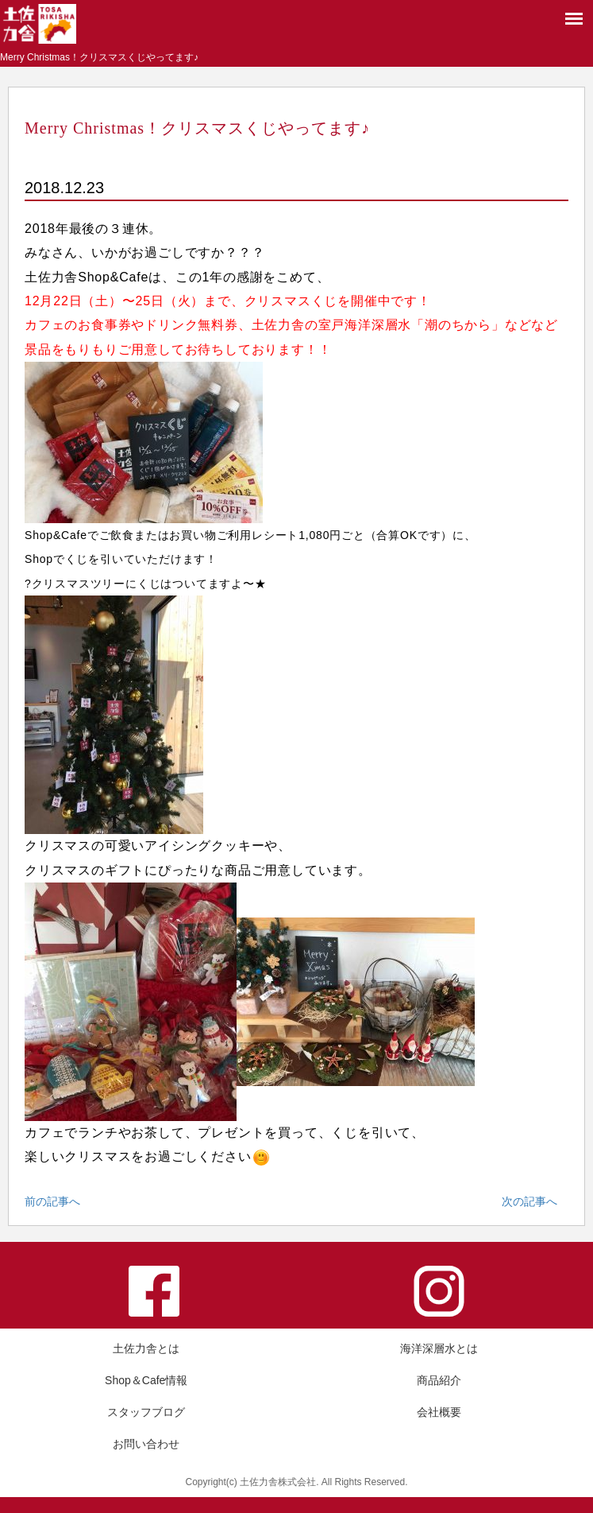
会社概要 (439, 1412)
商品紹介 (439, 1380)
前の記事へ (52, 1201)
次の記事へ (529, 1201)
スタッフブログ (146, 1412)
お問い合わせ (146, 1443)
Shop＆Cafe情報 (146, 1380)
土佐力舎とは (146, 1348)
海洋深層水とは (439, 1348)
